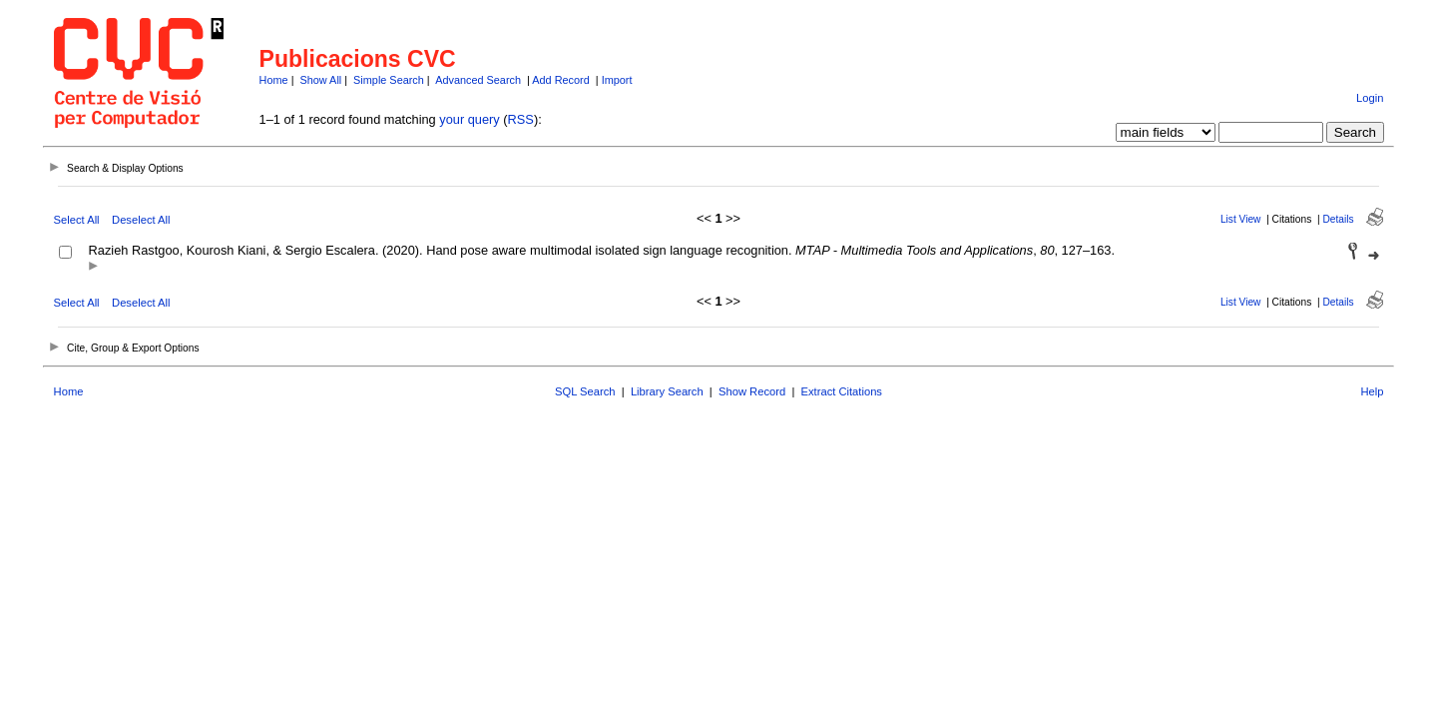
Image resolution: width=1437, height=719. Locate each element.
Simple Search (388, 80)
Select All (77, 220)
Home (273, 80)
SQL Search (585, 391)
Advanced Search (478, 80)
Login (1369, 98)
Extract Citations (841, 391)
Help (1371, 391)
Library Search (667, 391)
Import (617, 80)
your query (469, 119)
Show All (321, 80)
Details (1337, 219)
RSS (521, 119)
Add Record (560, 80)
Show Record (751, 391)
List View (1240, 219)
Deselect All (141, 220)
